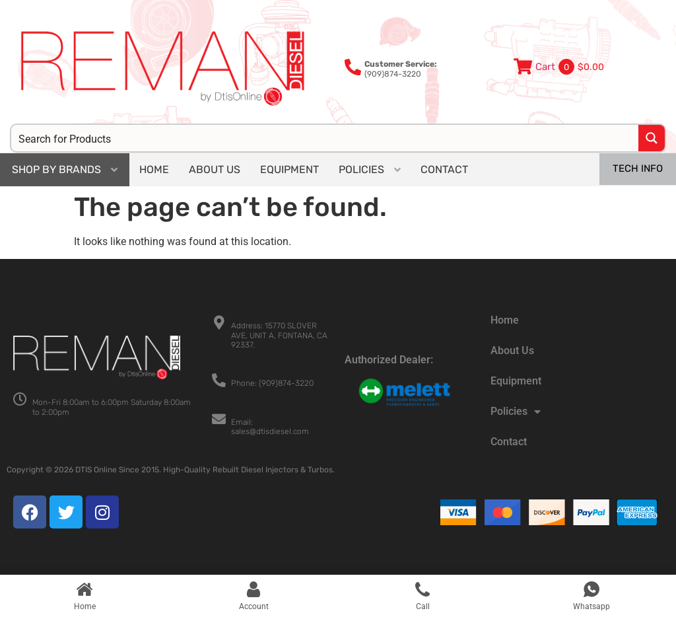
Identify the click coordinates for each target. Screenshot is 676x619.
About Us (512, 350)
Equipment (515, 381)
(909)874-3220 (400, 68)
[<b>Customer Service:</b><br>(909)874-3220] (353, 67)
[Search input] (325, 138)
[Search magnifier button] (651, 138)
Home (504, 320)
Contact (508, 441)
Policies (515, 411)
